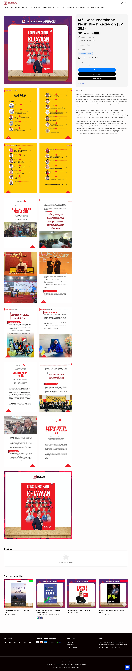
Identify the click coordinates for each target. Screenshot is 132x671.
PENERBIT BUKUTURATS (97, 7)
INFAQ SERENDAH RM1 (82, 7)
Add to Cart (97, 74)
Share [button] (81, 83)
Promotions (82, 50)
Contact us (70, 7)
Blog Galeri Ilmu (36, 7)
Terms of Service (57, 667)
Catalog (24, 7)
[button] (118, 3)
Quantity (80, 62)
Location (70, 642)
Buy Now (97, 70)
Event (57, 7)
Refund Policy (76, 667)
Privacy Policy (67, 667)
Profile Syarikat (15, 7)
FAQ (64, 7)
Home (7, 7)
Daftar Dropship (48, 7)
